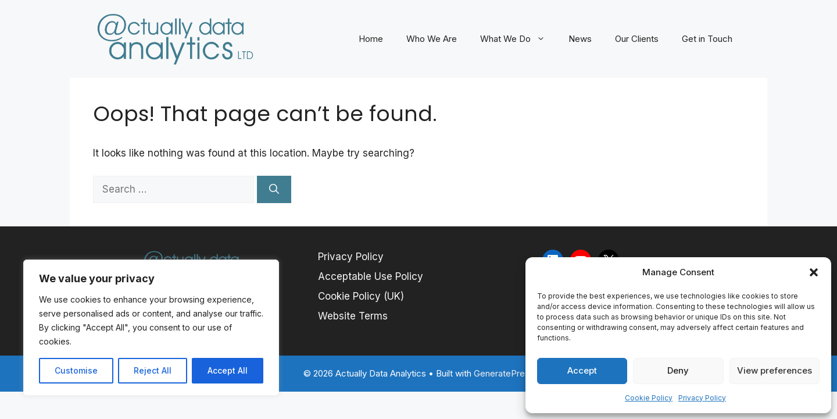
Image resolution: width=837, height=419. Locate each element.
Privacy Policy (702, 397)
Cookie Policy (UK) (361, 296)
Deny (678, 370)
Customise (76, 370)
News (580, 38)
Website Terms (353, 316)
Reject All (152, 370)
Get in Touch (707, 38)
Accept (582, 370)
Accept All (228, 370)
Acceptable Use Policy (370, 276)
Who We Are (431, 38)
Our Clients (637, 38)
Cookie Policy (649, 397)
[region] (151, 328)
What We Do (518, 39)
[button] (814, 272)
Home (371, 38)
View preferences (774, 370)
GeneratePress (504, 373)
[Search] (274, 190)
